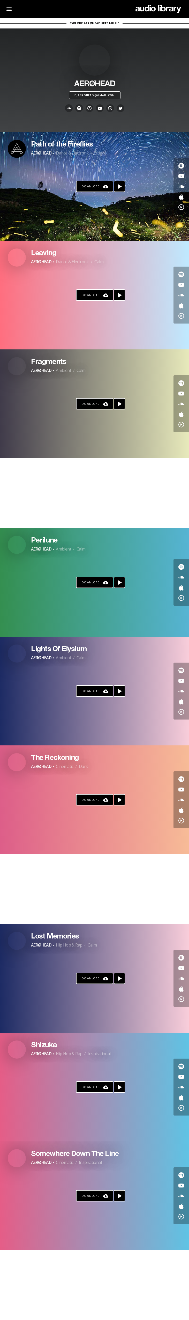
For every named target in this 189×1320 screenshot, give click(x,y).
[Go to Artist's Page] (17, 149)
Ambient (63, 370)
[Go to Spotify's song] (181, 165)
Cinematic (64, 766)
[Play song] (119, 186)
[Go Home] (158, 9)
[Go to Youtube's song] (181, 176)
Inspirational (99, 1054)
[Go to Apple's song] (181, 197)
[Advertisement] (94, 493)
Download (91, 186)
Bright (100, 153)
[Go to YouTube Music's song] (181, 207)
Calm (98, 262)
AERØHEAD (41, 153)
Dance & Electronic (72, 153)
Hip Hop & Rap (69, 945)
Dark (83, 766)
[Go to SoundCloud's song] (181, 186)
